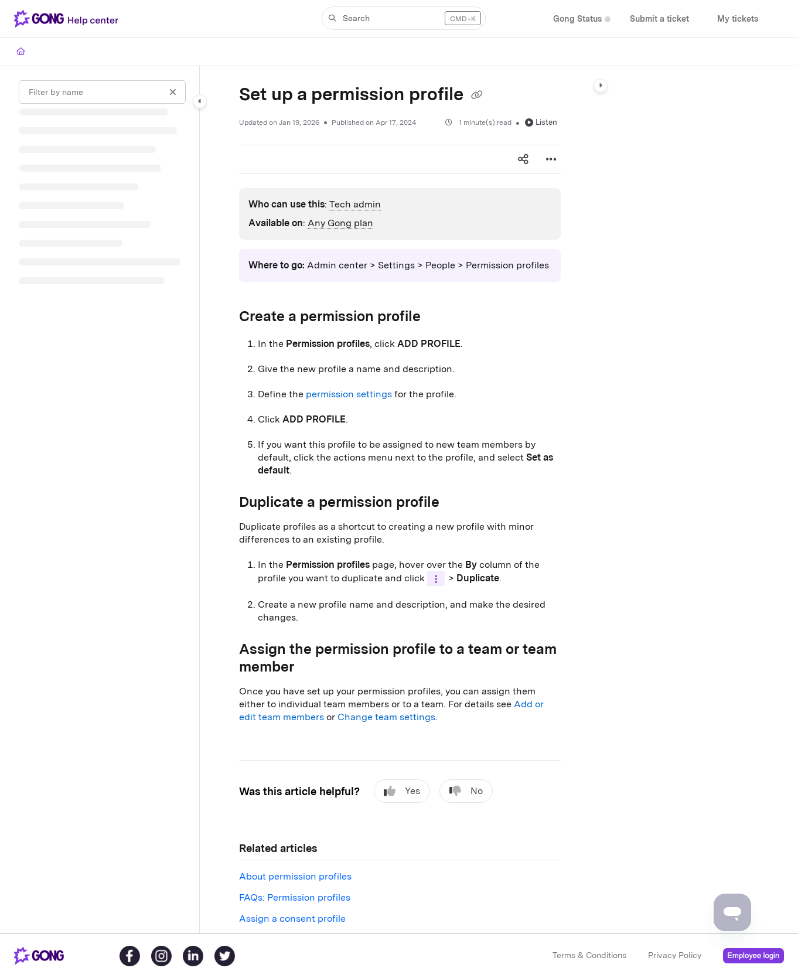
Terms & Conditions (589, 955)
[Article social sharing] (523, 159)
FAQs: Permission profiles (294, 897)
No (466, 791)
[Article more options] (551, 159)
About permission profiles (295, 876)
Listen (541, 122)
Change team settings (386, 717)
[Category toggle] (200, 101)
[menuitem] (577, 19)
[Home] (20, 51)
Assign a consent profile (292, 918)
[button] (68, 19)
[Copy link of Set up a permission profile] (477, 95)
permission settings (349, 394)
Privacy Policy (674, 955)
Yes (402, 791)
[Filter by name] (102, 92)
